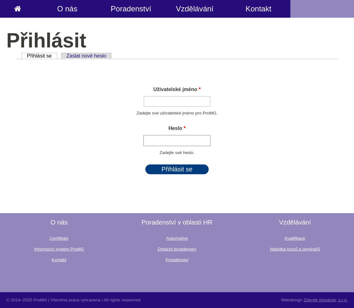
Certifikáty (58, 238)
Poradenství (131, 8)
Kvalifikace (295, 238)
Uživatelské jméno (176, 89)
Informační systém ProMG (59, 249)
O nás (67, 8)
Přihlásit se (42, 56)
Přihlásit (322, 8)
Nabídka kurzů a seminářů (295, 249)
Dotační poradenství (177, 249)
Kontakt (258, 8)
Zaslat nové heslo (86, 56)
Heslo (177, 128)
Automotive (177, 238)
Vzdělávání (195, 8)
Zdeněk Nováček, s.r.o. (326, 300)
